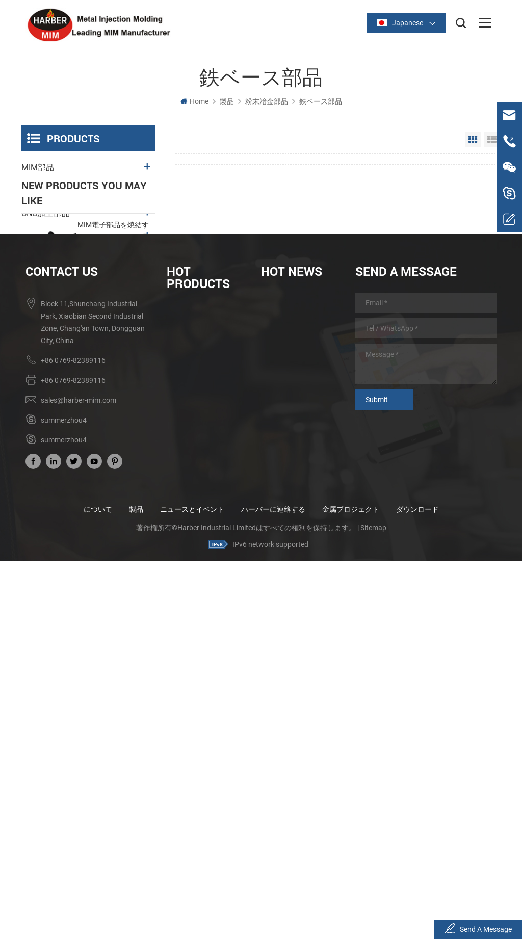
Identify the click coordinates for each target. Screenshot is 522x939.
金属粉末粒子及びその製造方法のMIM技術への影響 (298, 768)
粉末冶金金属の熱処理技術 (298, 694)
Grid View (473, 139)
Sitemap (373, 906)
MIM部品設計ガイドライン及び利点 (298, 677)
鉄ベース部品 (320, 101)
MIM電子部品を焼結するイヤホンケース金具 (113, 322)
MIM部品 (37, 167)
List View (492, 139)
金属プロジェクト (350, 887)
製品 (227, 101)
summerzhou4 (64, 798)
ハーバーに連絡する (273, 887)
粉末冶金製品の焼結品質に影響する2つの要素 (298, 713)
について (98, 887)
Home (194, 101)
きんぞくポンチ (50, 236)
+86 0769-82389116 (73, 739)
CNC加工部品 (45, 213)
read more (94, 345)
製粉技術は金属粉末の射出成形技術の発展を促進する (298, 749)
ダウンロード (417, 887)
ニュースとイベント (192, 887)
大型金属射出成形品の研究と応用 (298, 731)
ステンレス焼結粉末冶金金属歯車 (113, 437)
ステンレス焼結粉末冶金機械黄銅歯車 (113, 380)
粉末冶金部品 (266, 101)
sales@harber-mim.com (78, 778)
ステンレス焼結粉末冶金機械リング (113, 552)
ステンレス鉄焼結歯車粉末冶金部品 (204, 780)
